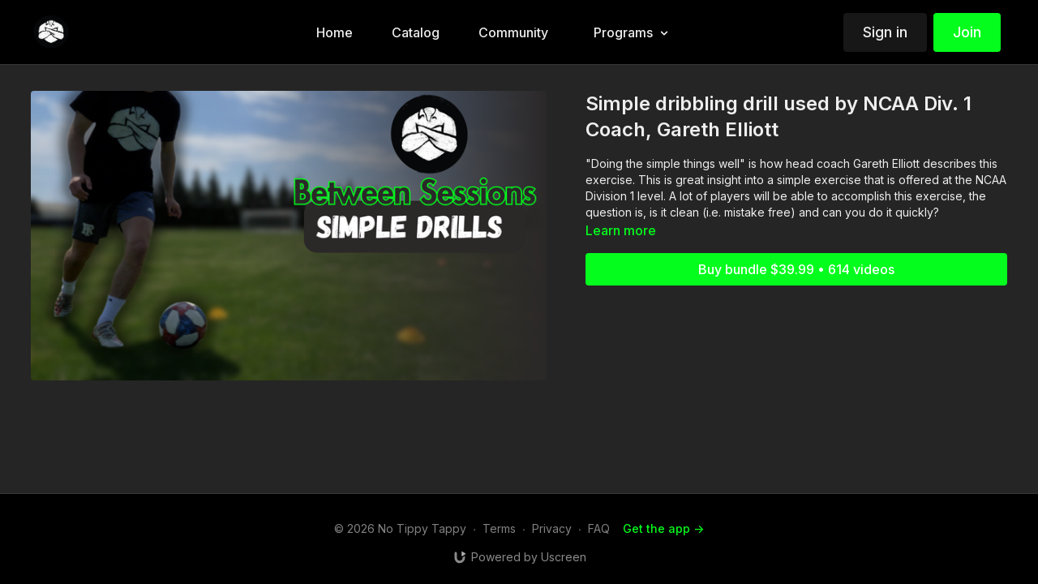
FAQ (599, 528)
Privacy (552, 528)
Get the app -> (663, 528)
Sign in (885, 32)
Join (967, 32)
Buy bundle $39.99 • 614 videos (796, 269)
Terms (499, 528)
